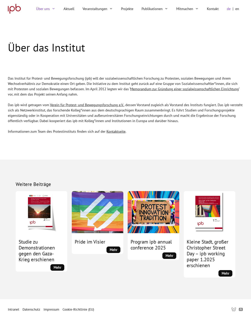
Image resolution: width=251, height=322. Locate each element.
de (229, 8)
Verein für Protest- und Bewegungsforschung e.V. (87, 105)
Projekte (127, 8)
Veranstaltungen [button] (100, 9)
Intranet (13, 309)
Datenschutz (31, 309)
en (237, 8)
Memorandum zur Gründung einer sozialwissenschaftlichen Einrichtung (184, 89)
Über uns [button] (47, 9)
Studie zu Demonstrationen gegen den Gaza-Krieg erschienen (37, 250)
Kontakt (213, 8)
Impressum (51, 309)
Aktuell (69, 8)
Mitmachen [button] (189, 9)
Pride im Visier (90, 242)
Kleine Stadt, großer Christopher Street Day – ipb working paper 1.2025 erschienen (207, 253)
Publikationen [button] (157, 9)
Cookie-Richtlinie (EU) (78, 309)
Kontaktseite (116, 131)
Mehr (59, 268)
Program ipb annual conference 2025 (151, 245)
